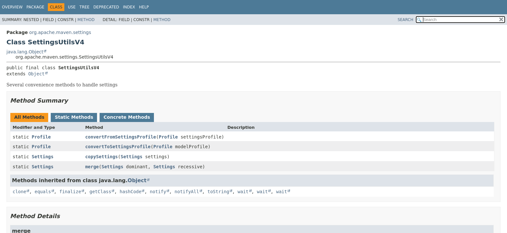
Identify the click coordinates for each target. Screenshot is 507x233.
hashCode (130, 191)
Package (35, 7)
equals (43, 191)
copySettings (101, 156)
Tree (85, 7)
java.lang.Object (24, 51)
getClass (100, 191)
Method (86, 19)
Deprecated (106, 7)
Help (144, 7)
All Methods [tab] (29, 117)
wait (243, 191)
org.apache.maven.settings (60, 32)
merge (92, 166)
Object (36, 73)
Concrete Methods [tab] (126, 117)
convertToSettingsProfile (117, 146)
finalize (70, 191)
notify (158, 191)
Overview (12, 7)
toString (218, 191)
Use (72, 7)
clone (19, 191)
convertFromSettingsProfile (120, 136)
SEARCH (406, 19)
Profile (41, 136)
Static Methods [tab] (74, 117)
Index (129, 7)
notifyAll (187, 191)
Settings (42, 156)
